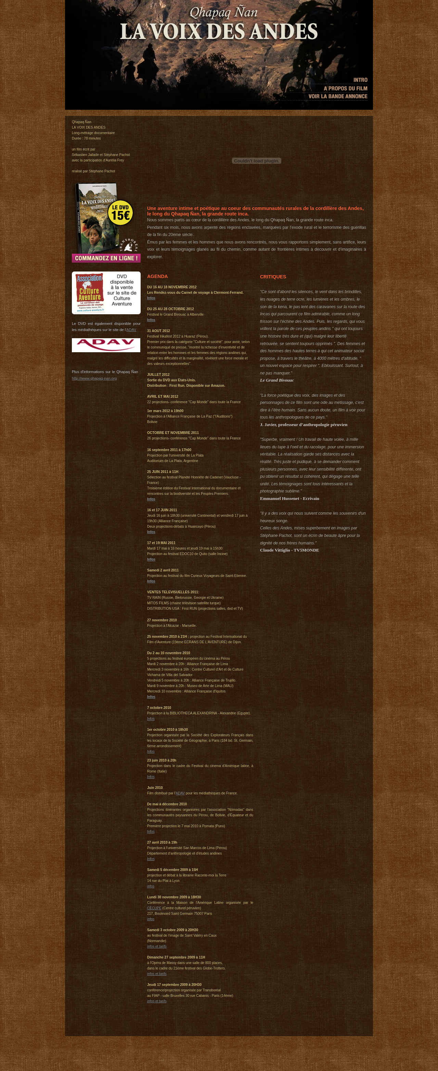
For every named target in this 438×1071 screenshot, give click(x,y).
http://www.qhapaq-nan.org (94, 378)
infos (150, 886)
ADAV (131, 330)
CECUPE (154, 908)
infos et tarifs (157, 946)
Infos (151, 298)
